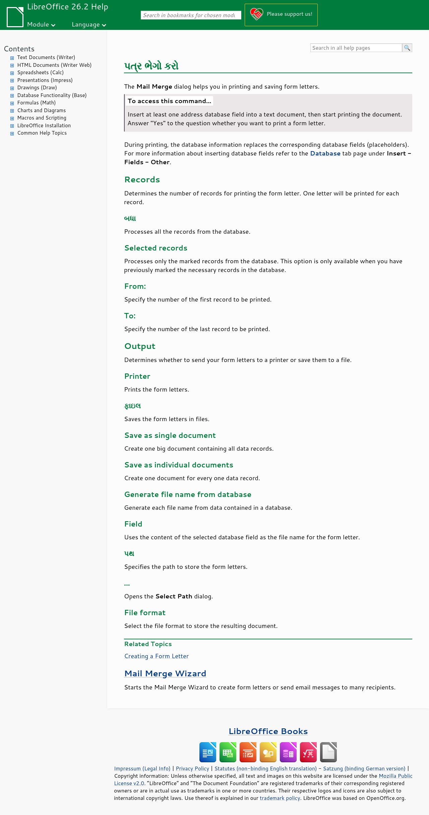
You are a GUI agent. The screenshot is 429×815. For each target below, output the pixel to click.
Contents (19, 48)
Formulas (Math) (36, 102)
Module (38, 24)
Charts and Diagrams (41, 110)
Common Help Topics (42, 132)
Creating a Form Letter (156, 655)
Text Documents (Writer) (46, 57)
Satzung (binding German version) (364, 768)
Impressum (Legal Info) (142, 768)
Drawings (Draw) (37, 87)
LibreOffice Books (268, 731)
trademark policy (280, 798)
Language (86, 24)
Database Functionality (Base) (52, 95)
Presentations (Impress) (45, 80)
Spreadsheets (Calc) (40, 72)
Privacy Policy (192, 768)
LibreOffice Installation (44, 125)
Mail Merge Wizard (165, 673)
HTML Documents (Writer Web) (54, 65)
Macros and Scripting (41, 117)
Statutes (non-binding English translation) (265, 768)
